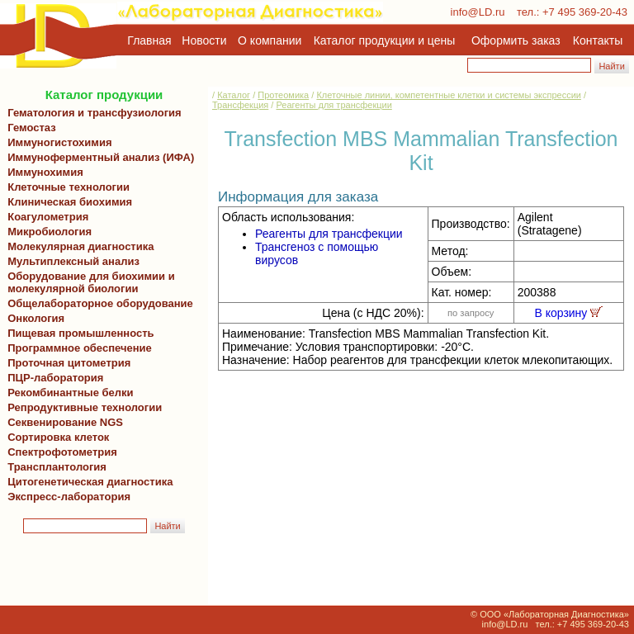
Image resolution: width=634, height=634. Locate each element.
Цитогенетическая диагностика (87, 482)
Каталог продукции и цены (384, 40)
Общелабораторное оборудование (97, 303)
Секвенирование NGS (62, 422)
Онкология (36, 318)
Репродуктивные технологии (82, 407)
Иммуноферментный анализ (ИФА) (98, 157)
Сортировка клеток (55, 437)
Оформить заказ (516, 40)
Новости (203, 40)
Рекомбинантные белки (68, 392)
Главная (149, 40)
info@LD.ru (478, 12)
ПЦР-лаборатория (52, 377)
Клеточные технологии (66, 187)
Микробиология (49, 231)
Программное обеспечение (80, 348)
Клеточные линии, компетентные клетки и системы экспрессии (448, 95)
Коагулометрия (48, 217)
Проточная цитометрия (66, 363)
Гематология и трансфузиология (92, 112)
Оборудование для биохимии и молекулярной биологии (88, 282)
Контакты (598, 40)
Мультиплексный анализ (73, 261)
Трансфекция (240, 105)
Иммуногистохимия (57, 142)
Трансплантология (54, 467)
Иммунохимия (45, 172)
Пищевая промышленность (81, 333)
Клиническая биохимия (67, 202)
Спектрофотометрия (62, 452)
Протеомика (283, 95)
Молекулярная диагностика (78, 246)
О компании (267, 40)
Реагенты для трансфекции (333, 105)
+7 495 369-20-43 (584, 12)
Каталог (233, 95)
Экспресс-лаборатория (69, 496)
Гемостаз (32, 127)
